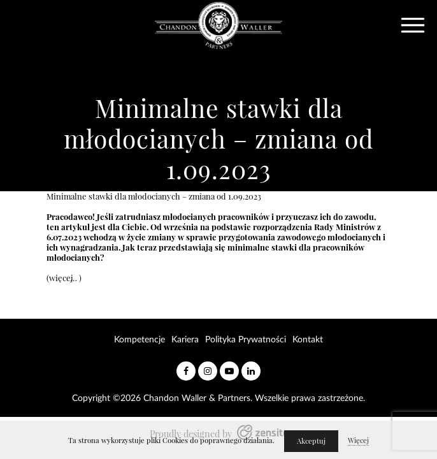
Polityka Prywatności (245, 339)
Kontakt (307, 339)
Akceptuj (311, 441)
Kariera (185, 339)
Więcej (358, 440)
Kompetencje (139, 339)
